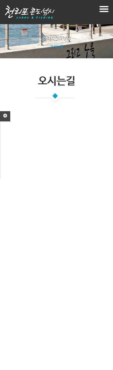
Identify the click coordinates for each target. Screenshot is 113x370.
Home (37, 39)
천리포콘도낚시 (63, 39)
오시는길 (56, 47)
